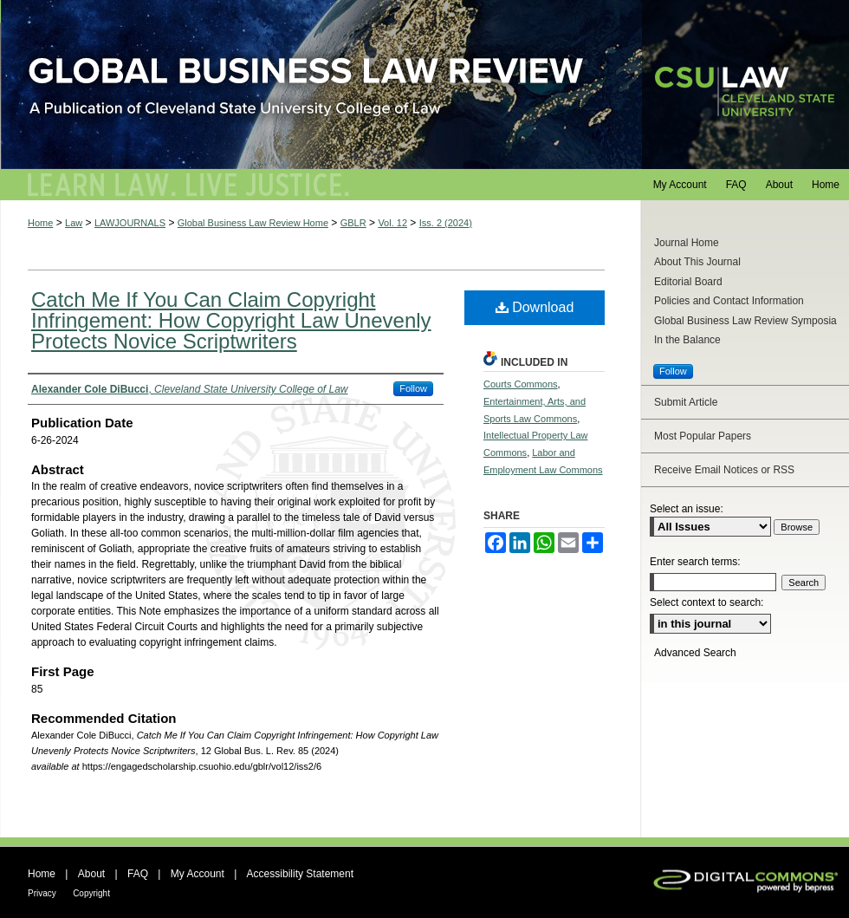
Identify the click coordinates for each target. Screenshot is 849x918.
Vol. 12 (392, 223)
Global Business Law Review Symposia (745, 321)
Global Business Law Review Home (253, 223)
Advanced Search (695, 653)
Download (535, 307)
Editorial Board (688, 282)
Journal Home (686, 243)
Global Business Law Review (424, 84)
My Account (197, 874)
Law (73, 223)
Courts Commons (520, 384)
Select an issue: (686, 509)
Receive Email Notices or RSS (724, 470)
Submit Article (685, 402)
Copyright (91, 893)
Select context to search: (706, 602)
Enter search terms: (695, 562)
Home (40, 223)
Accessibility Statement (300, 874)
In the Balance (687, 340)
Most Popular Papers (702, 436)
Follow (413, 388)
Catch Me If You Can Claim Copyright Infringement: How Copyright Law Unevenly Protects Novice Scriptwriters (231, 320)
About (91, 874)
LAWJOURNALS (129, 223)
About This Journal (697, 262)
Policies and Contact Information (729, 301)
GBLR (353, 223)
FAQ (137, 874)
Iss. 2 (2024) (445, 223)
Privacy (42, 893)
